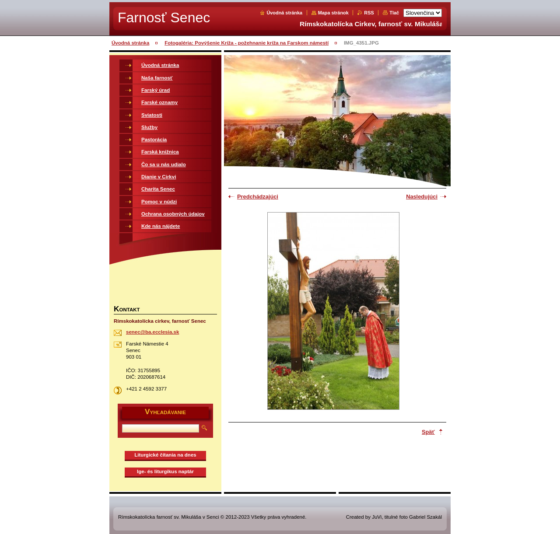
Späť (428, 432)
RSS (369, 12)
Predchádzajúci (257, 196)
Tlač (394, 12)
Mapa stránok (333, 12)
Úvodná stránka (284, 12)
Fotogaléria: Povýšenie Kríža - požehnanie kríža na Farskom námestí (246, 42)
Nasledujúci (422, 196)
